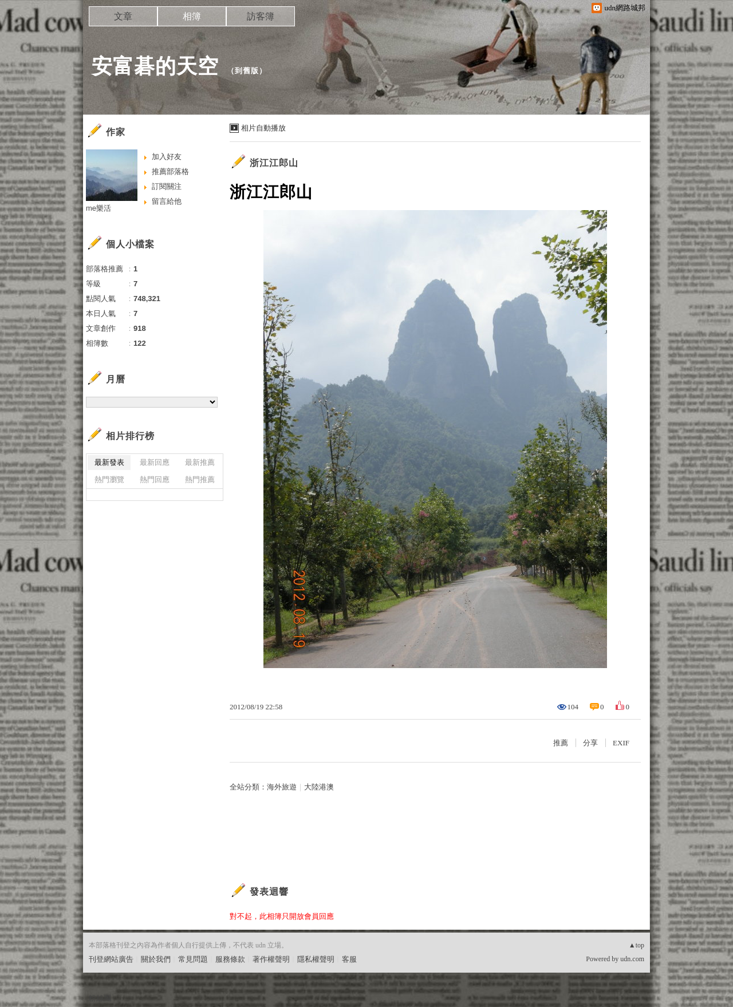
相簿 (192, 16)
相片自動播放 (263, 128)
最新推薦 (200, 462)
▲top (636, 945)
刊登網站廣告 (111, 959)
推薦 (560, 743)
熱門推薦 (200, 479)
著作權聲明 (271, 959)
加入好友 (167, 156)
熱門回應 (155, 479)
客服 (349, 959)
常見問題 (193, 959)
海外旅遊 (282, 787)
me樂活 (98, 208)
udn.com (632, 959)
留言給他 (167, 201)
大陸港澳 (319, 787)
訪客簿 (260, 16)
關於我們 (156, 959)
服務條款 (230, 959)
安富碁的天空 (155, 66)
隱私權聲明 (315, 959)
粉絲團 (100, 998)
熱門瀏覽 (109, 479)
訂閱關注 (167, 186)
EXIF (621, 743)
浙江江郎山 (274, 163)
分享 (590, 743)
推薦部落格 (170, 171)
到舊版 (247, 70)
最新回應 (155, 462)
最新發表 (109, 462)
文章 (123, 16)
